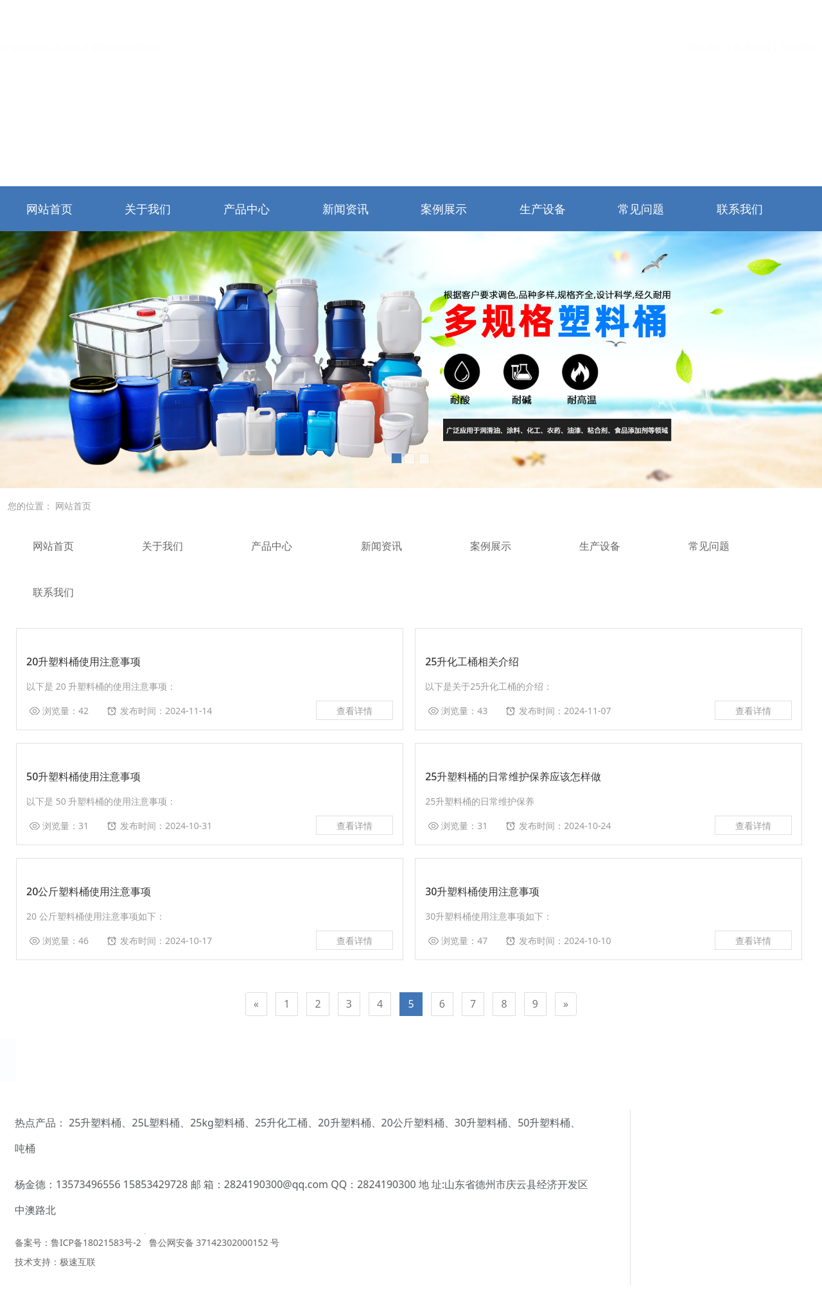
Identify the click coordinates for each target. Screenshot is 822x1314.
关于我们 (148, 208)
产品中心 (246, 208)
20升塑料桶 (79, 1123)
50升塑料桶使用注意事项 (83, 776)
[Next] (566, 1004)
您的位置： (30, 506)
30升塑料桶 (215, 1123)
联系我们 (752, 15)
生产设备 (543, 208)
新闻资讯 (345, 208)
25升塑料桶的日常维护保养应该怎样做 (513, 776)
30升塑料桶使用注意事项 (482, 891)
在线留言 (799, 15)
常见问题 (641, 208)
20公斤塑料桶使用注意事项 (88, 891)
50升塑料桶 (278, 1123)
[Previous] (256, 1004)
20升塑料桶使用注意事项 (83, 661)
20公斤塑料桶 (147, 1123)
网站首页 (705, 15)
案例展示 (444, 208)
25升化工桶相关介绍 (472, 661)
